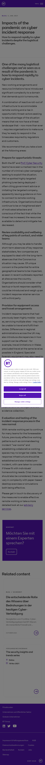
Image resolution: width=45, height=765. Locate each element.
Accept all (22, 389)
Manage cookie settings (22, 401)
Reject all (22, 395)
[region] (22, 382)
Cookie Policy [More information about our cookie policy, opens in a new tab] (37, 382)
